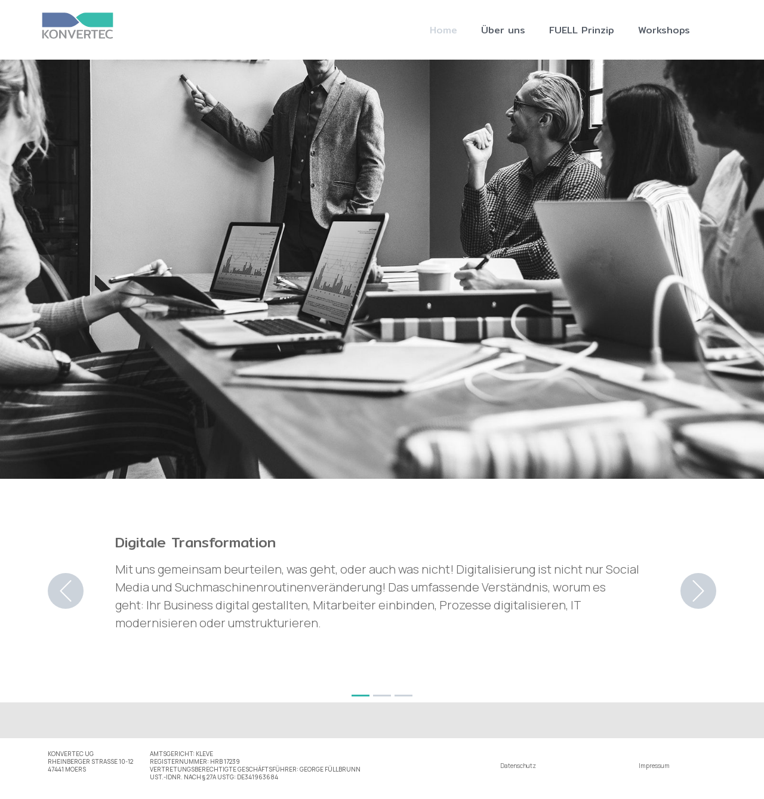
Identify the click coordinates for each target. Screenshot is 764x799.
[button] (66, 591)
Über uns (503, 30)
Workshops (664, 30)
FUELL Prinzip (581, 30)
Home (443, 30)
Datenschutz (518, 765)
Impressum (654, 765)
